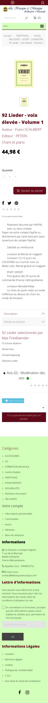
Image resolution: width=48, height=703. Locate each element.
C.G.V (8, 675)
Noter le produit (13, 400)
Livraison (9, 654)
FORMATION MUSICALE (17, 466)
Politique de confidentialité (19, 670)
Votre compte (12, 505)
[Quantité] (10, 177)
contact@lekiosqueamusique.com (19, 575)
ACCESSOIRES (12, 456)
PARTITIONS (11, 477)
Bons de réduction (14, 535)
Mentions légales (14, 659)
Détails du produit (14, 321)
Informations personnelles (18, 513)
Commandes (11, 519)
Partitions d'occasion (15, 493)
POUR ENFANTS (13, 483)
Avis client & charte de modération (23, 681)
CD (6, 461)
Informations (13, 542)
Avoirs (8, 524)
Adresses (9, 529)
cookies (9, 664)
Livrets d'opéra (12, 472)
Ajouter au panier (29, 191)
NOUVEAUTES (12, 488)
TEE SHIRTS (11, 499)
